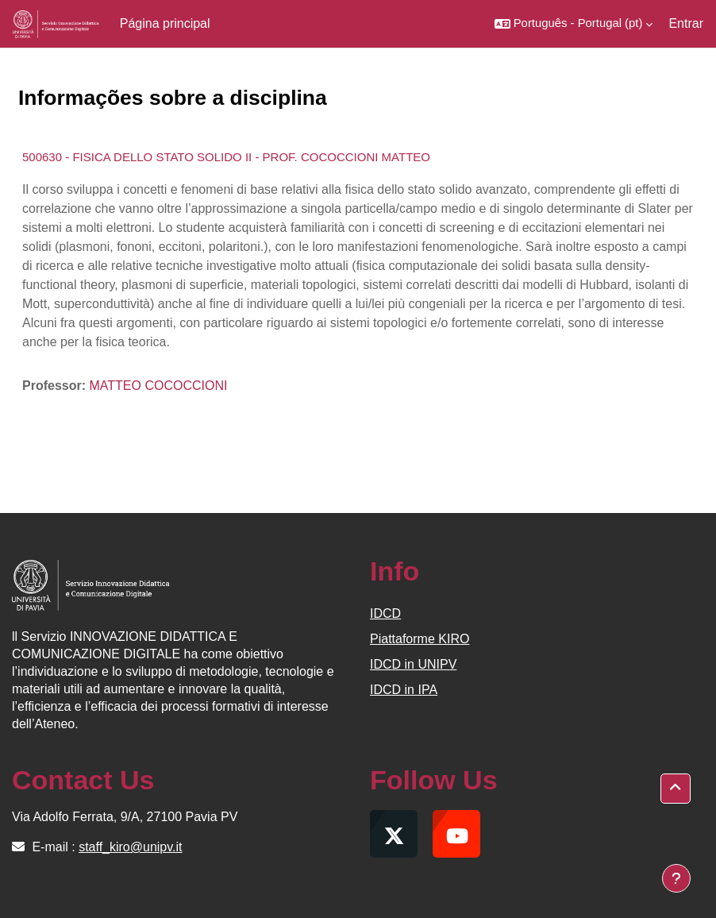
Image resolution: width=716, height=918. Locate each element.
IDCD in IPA (403, 689)
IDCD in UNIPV (413, 664)
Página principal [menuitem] (165, 23)
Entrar (685, 23)
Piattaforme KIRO (419, 639)
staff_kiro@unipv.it (130, 847)
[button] (574, 24)
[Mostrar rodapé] (676, 878)
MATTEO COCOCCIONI (158, 385)
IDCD (385, 613)
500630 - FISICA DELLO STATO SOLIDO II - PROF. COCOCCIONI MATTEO (226, 157)
